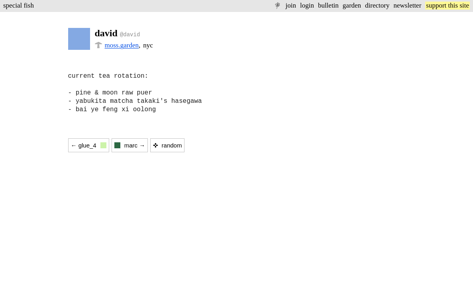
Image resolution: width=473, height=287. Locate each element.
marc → (129, 145)
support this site (447, 5)
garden (352, 5)
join (290, 5)
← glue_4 (88, 145)
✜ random (167, 145)
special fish (18, 5)
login (307, 5)
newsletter (407, 5)
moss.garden (122, 45)
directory (377, 5)
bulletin (328, 5)
